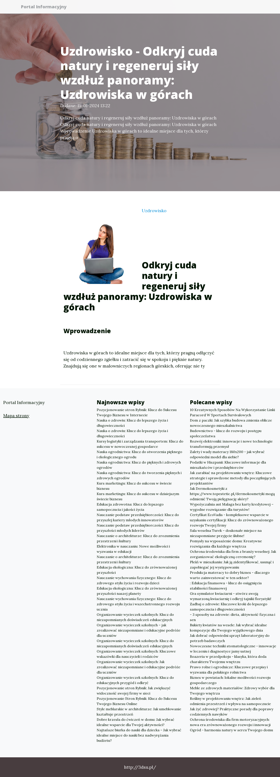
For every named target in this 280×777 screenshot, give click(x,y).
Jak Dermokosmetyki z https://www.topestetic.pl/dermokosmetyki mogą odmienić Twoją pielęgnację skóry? (232, 493)
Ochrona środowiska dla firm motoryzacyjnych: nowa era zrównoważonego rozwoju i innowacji (230, 722)
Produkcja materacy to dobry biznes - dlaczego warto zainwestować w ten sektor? (230, 575)
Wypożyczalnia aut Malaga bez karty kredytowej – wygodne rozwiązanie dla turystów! (231, 507)
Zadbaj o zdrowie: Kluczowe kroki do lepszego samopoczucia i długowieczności (228, 606)
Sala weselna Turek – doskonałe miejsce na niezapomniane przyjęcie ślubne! (226, 533)
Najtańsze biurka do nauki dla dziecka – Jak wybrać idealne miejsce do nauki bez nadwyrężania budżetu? (139, 735)
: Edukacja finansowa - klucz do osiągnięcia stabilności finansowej (226, 585)
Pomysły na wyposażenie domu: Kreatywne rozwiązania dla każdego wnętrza (226, 543)
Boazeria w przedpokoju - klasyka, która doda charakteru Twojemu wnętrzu (228, 659)
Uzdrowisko (154, 210)
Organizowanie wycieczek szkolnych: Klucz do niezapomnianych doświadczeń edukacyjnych (135, 617)
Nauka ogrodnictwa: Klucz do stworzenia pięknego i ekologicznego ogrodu (139, 454)
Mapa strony (16, 415)
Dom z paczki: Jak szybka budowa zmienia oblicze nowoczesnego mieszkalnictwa (231, 423)
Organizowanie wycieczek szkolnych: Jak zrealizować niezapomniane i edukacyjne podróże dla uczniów (138, 667)
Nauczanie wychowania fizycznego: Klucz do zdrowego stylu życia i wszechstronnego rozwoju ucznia (138, 604)
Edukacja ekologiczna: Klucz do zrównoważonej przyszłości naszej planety (137, 591)
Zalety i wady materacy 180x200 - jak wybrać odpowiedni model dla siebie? (227, 454)
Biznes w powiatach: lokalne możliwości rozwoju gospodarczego (230, 680)
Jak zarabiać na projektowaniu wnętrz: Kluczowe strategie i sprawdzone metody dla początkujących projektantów (232, 478)
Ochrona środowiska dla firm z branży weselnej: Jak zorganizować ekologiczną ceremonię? (233, 554)
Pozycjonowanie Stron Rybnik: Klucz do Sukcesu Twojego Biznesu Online (137, 701)
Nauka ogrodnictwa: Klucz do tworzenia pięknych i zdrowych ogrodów (139, 475)
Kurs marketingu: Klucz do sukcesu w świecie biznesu (134, 486)
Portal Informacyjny (46, 7)
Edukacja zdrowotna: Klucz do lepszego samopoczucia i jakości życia (130, 507)
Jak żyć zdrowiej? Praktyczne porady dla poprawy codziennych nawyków (231, 711)
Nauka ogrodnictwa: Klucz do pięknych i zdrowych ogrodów (139, 465)
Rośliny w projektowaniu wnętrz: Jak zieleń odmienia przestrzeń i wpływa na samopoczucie (230, 701)
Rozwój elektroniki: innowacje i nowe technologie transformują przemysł (231, 444)
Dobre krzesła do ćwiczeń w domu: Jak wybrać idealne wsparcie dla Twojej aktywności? (135, 722)
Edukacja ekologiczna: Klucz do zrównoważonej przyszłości (137, 570)
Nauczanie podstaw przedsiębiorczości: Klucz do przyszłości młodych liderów (138, 528)
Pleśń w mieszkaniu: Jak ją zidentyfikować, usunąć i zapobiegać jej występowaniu (232, 564)
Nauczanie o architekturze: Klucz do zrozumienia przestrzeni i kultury (138, 538)
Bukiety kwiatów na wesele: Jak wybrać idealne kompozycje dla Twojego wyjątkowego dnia (228, 627)
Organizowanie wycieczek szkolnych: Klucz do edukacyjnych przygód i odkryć (135, 680)
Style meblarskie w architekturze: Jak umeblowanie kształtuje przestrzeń (139, 711)
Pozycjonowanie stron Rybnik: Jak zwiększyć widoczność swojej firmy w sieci (134, 690)
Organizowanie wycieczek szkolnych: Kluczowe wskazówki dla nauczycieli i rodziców (136, 654)
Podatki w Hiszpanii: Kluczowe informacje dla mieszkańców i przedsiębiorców (228, 465)
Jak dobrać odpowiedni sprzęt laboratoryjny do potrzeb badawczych (230, 638)
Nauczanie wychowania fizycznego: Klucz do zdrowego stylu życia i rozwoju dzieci (134, 580)
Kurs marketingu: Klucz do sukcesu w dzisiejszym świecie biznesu (138, 496)
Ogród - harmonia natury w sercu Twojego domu (231, 730)
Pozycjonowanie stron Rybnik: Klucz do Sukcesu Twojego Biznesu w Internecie (137, 412)
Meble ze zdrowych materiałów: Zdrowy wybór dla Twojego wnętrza (232, 690)
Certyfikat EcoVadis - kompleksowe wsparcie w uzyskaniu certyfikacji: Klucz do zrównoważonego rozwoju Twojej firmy (231, 520)
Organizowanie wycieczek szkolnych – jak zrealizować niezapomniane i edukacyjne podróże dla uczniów (138, 630)
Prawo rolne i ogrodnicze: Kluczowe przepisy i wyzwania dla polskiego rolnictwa (229, 669)
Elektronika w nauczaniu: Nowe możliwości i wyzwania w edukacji (133, 549)
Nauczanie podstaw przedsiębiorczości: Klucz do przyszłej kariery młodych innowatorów (138, 517)
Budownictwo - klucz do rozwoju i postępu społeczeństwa (225, 433)
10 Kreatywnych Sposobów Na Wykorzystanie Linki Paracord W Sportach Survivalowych (232, 412)
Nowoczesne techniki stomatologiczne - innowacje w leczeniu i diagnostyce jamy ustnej (233, 648)
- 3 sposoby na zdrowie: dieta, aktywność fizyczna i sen (232, 617)
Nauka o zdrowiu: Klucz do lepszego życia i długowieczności (132, 423)
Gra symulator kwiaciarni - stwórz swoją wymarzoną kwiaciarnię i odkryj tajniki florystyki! (230, 596)
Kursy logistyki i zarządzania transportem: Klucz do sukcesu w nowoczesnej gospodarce (140, 444)
